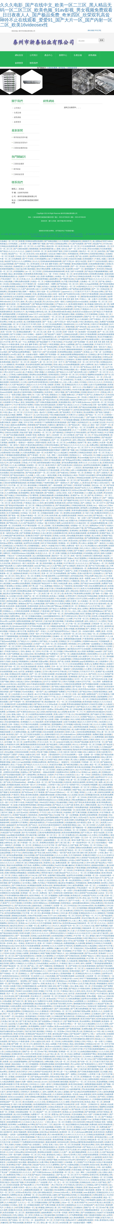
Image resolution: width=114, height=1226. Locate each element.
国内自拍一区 (29, 1049)
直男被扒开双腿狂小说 (102, 1122)
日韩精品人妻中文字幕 (18, 633)
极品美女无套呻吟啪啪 (23, 394)
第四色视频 (37, 513)
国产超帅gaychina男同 (40, 1079)
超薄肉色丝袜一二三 (103, 641)
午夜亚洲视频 (53, 347)
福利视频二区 (8, 830)
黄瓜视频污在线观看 (8, 1179)
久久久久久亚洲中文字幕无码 (61, 948)
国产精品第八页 (78, 1111)
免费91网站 (14, 618)
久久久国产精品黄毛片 (17, 387)
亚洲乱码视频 (15, 699)
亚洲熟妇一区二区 (38, 671)
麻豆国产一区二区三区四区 (45, 475)
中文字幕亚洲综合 (87, 1039)
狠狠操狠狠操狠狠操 (75, 352)
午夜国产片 (81, 397)
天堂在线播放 (100, 845)
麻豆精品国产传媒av (65, 560)
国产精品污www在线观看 (91, 586)
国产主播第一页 (95, 402)
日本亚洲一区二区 (40, 253)
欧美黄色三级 (107, 767)
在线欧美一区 (74, 299)
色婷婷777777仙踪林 (27, 279)
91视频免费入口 (92, 762)
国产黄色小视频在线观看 (61, 689)
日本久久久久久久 (95, 384)
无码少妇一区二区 (98, 487)
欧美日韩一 (93, 855)
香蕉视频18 (34, 955)
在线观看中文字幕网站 (21, 671)
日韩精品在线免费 (84, 279)
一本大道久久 (22, 1081)
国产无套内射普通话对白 (48, 341)
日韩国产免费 (84, 1159)
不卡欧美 (91, 996)
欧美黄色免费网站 (93, 440)
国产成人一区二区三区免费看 (83, 430)
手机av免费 (89, 578)
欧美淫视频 (7, 963)
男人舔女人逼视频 (86, 545)
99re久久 (19, 1182)
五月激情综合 (58, 362)
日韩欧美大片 (57, 1023)
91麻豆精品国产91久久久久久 (66, 875)
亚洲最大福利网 (82, 362)
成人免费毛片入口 (86, 659)
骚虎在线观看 (59, 971)
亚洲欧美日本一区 (70, 608)
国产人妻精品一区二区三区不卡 (93, 505)
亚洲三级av (88, 1190)
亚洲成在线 (58, 1169)
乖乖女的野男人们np (11, 523)
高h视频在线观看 (14, 787)
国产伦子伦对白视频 (13, 540)
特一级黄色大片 (95, 500)
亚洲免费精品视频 (65, 354)
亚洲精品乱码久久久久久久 (21, 1174)
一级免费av (31, 784)
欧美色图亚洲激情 (76, 306)
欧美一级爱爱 (85, 581)
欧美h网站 (57, 1061)
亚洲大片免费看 (64, 513)
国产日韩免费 (93, 520)
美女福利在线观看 (33, 367)
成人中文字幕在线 (42, 696)
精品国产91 (98, 246)
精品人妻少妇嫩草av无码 (48, 432)
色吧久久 (99, 1039)
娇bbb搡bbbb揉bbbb (81, 905)
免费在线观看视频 (23, 623)
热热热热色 (33, 817)
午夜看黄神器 (88, 641)
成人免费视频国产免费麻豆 (55, 694)
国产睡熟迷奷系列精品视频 (43, 306)
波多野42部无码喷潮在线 (38, 384)
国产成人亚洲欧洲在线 (101, 616)
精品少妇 (99, 578)
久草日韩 (35, 389)
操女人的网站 (93, 445)
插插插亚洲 (16, 1119)
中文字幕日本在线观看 (30, 726)
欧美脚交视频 (37, 276)
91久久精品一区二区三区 (27, 1179)
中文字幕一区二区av (41, 570)
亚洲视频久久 (26, 724)
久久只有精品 (102, 893)
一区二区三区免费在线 (66, 837)
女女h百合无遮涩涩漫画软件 (74, 440)
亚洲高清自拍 (108, 465)
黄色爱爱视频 (58, 1142)
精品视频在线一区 (44, 450)
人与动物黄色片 (40, 840)
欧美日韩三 (63, 359)
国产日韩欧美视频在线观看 (19, 321)
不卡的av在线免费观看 (101, 437)
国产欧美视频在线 (36, 1064)
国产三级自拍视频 (62, 1011)
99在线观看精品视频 (37, 560)
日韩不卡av (52, 973)
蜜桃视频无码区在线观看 (83, 1006)
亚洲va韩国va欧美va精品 (62, 314)
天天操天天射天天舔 (15, 930)
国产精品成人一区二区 (67, 289)
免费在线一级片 (44, 437)
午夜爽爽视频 (14, 379)
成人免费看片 (101, 533)
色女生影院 (59, 852)
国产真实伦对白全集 (103, 452)
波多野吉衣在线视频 (75, 877)
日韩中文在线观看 (71, 253)
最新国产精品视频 (54, 752)
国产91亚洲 (5, 341)
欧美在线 (24, 1086)
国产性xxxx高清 (98, 480)
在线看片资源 (31, 437)
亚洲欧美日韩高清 (83, 867)
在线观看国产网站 (89, 1056)
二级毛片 (44, 548)
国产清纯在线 (81, 329)
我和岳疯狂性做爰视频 (14, 510)
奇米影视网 (37, 329)
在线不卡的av (22, 812)
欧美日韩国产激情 (55, 253)
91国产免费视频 (13, 656)
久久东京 (10, 1154)
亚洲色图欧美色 (65, 404)
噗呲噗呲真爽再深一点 (96, 442)
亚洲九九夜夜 (31, 581)
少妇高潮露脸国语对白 (52, 618)
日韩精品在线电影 (85, 455)
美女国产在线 (105, 510)
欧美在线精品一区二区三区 (26, 432)
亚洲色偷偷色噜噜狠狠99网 (51, 263)
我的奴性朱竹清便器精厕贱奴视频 (86, 752)
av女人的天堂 (19, 674)
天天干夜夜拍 (77, 414)
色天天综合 (100, 1207)
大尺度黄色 (70, 701)
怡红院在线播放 (58, 603)
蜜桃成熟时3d (33, 1164)
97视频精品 (104, 752)
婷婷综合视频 (27, 855)
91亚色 (77, 311)
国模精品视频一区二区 (101, 711)
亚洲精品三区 (64, 643)
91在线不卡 (33, 812)
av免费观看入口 (80, 1003)
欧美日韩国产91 (81, 1205)
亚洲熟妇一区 (28, 1210)
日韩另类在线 (8, 450)
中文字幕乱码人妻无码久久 (52, 636)
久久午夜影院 (63, 243)
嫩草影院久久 (62, 427)
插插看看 (12, 445)
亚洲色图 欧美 (60, 505)
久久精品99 (27, 1101)
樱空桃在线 (23, 903)
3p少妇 (93, 820)
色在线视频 (60, 1016)
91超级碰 (67, 815)
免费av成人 (71, 397)
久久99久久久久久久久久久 (75, 1137)
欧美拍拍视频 (14, 331)
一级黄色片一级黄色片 (37, 301)
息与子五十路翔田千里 (52, 684)
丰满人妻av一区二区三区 (13, 414)
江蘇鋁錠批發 (71, 70)
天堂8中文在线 (9, 955)
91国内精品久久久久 (85, 289)
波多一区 (40, 455)
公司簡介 (36, 55)
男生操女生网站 (97, 294)
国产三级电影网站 (10, 606)
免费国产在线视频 (10, 691)
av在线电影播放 (57, 938)
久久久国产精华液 (82, 326)
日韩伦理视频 (5, 950)
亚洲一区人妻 (10, 636)
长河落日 (82, 377)
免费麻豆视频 (24, 601)
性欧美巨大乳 (21, 548)
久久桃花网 (80, 945)
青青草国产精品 (78, 1202)
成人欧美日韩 (93, 329)
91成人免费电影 (74, 1056)
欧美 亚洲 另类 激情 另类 (69, 301)
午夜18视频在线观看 (8, 319)
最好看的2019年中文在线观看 (79, 651)
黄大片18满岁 (6, 1096)
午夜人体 (100, 1033)
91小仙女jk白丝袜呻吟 (29, 422)
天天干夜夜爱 (27, 286)
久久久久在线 (103, 1054)
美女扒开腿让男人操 (90, 920)
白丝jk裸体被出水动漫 (27, 870)
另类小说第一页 (42, 294)
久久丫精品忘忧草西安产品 (17, 460)
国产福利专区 (37, 623)
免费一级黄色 (27, 1084)
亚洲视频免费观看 (50, 399)
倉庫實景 (36, 64)
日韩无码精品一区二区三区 (61, 1013)
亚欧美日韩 (57, 1051)
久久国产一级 (65, 1154)
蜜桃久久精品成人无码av (20, 684)
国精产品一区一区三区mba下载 (34, 1054)
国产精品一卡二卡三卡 (95, 417)
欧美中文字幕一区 (61, 299)
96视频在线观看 (48, 769)
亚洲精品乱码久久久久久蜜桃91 (88, 976)
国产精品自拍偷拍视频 (88, 409)
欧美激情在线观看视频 (77, 961)
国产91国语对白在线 (72, 296)
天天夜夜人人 (80, 382)
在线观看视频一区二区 (30, 379)
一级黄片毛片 (36, 354)
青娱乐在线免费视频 (15, 867)
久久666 (107, 1033)
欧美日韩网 (73, 409)
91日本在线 (9, 998)
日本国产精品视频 (7, 432)
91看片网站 (87, 940)
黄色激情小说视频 (83, 538)
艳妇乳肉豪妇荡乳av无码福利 (42, 822)
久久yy (45, 1056)
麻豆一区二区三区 (26, 248)
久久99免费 (64, 530)
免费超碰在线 (75, 243)
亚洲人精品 (58, 367)
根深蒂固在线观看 (50, 513)
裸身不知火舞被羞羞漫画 (37, 382)
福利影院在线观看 (38, 1122)
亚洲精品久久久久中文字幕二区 (91, 608)
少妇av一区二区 (44, 581)
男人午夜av (8, 799)
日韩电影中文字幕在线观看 (75, 435)
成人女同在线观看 (42, 319)
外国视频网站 (19, 274)
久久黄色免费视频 (28, 455)
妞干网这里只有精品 (104, 422)
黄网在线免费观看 (84, 737)
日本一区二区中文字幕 (48, 352)
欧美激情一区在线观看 (88, 334)
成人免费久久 (21, 382)
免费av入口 (11, 1200)
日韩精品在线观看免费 (9, 248)
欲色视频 (53, 419)
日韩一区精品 (14, 726)
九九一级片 (46, 789)
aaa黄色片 (7, 581)
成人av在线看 (82, 1109)
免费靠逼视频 (5, 1162)
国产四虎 (5, 467)
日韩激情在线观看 (86, 523)
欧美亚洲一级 (5, 749)
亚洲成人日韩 (79, 1044)
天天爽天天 (71, 417)
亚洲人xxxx (43, 810)
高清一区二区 (42, 784)
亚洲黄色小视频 (37, 591)
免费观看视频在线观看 (73, 641)
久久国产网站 (40, 248)
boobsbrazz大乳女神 (37, 953)
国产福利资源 (35, 774)
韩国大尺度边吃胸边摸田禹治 (32, 447)
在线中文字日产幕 (83, 684)
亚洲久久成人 (67, 729)
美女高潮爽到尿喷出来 (12, 462)
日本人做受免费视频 (75, 888)
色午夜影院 (81, 825)
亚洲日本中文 (31, 945)
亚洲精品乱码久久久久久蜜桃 (76, 387)
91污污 (77, 591)
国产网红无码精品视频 (65, 372)
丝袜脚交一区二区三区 (43, 435)
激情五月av (57, 925)
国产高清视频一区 (81, 344)
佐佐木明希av (52, 412)
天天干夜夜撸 (39, 794)
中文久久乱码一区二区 (47, 744)
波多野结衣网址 (30, 744)
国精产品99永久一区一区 (93, 379)
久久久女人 (21, 339)
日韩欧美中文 (93, 399)
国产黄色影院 (41, 427)
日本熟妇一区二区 (52, 1026)
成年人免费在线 (87, 367)
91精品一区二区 (66, 276)
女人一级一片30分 (51, 276)
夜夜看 (21, 243)
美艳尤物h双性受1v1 (54, 686)
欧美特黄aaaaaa (69, 925)
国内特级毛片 (58, 1071)
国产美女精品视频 (56, 784)
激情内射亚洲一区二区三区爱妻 (80, 1139)
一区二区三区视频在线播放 (31, 618)
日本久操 (64, 915)
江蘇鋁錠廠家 (52, 70)
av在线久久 (54, 966)
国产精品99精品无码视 (9, 935)
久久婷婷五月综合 (55, 631)
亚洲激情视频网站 (7, 271)
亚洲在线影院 (53, 377)
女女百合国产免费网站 (81, 739)
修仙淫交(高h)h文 (17, 928)
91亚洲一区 (9, 399)
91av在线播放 (28, 694)
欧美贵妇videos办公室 (33, 349)
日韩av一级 (42, 525)
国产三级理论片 (39, 661)
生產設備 (84, 55)
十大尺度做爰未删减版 (10, 422)
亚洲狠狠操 (73, 679)
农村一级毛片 (46, 1086)
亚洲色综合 (77, 1081)
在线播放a (80, 316)
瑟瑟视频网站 (102, 699)
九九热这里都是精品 (37, 460)
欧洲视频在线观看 (35, 888)
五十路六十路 (88, 515)
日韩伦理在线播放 (52, 447)
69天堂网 (19, 1210)
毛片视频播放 (46, 1069)
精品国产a (66, 1111)
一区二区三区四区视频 (47, 1152)
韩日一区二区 (8, 1016)
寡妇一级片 (95, 427)
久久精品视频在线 (85, 1197)
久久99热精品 (49, 374)
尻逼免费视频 (102, 1084)
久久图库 (8, 789)
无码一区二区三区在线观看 (56, 646)
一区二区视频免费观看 (23, 611)
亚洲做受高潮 (50, 1041)
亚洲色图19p (5, 852)
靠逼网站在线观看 (42, 430)
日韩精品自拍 (10, 812)
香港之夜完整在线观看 (30, 797)
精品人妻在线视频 (15, 276)
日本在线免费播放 (76, 666)
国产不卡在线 (28, 261)
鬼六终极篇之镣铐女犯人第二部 (97, 306)
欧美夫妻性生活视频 (71, 550)
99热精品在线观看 (83, 480)
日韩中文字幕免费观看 (90, 296)
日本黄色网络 (105, 462)
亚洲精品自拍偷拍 (105, 792)
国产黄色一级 (14, 518)
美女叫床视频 (29, 857)
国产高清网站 (11, 890)
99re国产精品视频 (81, 744)
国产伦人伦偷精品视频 (85, 347)
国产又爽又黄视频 (79, 815)
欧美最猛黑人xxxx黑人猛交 (11, 357)
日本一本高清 (52, 301)
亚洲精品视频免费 (23, 334)
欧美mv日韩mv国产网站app (83, 492)
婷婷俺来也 (34, 815)
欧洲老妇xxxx (62, 983)
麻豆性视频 (76, 930)
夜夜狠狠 (31, 427)
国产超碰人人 (76, 485)
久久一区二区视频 (57, 782)
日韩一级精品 (10, 991)
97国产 (102, 528)
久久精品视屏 (12, 679)
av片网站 (31, 1127)
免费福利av (94, 528)
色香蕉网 (27, 276)
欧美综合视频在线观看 (78, 535)
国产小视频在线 (22, 759)
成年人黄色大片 (91, 623)
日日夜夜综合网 (59, 1008)
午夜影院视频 (55, 392)
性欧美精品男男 (96, 362)
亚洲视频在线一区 (79, 570)
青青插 (82, 794)
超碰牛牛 (8, 407)
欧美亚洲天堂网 (82, 500)
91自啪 (57, 817)
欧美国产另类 (102, 820)
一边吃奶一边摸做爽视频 (18, 1137)
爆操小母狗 (27, 397)
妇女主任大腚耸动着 (98, 606)
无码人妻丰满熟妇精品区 (25, 910)
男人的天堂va (48, 304)
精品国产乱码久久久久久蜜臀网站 (18, 263)
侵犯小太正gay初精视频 (89, 286)
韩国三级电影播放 (94, 359)
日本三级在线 (45, 389)
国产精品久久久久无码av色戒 (46, 706)
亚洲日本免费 (24, 935)
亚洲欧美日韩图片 (90, 857)
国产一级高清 (99, 545)
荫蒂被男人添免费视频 (90, 510)
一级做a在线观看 (48, 774)
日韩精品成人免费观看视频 (64, 945)
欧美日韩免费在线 (104, 804)
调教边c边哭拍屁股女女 (45, 508)
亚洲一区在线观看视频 (68, 460)
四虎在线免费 (81, 996)
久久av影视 (70, 258)
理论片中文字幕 (84, 618)
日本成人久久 (25, 281)
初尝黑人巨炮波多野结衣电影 (70, 1149)
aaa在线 (11, 1026)
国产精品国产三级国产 (54, 336)
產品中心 (52, 55)
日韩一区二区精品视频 (74, 711)
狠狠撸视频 (34, 251)
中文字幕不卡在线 (17, 804)
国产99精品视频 (50, 243)
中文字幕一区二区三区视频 (103, 279)
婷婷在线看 (9, 943)
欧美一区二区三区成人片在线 (82, 563)
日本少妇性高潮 (51, 518)
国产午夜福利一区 (35, 457)
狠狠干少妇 (49, 621)
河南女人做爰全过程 (53, 540)
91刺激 (92, 533)
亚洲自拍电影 (33, 258)
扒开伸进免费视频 (75, 555)
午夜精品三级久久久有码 (34, 505)
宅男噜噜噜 (47, 1061)
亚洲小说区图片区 (85, 575)
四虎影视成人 (66, 905)
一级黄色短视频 (106, 1003)
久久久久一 (40, 1124)
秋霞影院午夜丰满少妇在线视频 (65, 759)
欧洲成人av (67, 1114)
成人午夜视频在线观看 (85, 452)
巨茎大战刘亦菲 (26, 1039)
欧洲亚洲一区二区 (67, 1134)
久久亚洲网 (103, 981)
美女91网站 (67, 392)
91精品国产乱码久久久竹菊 (26, 472)
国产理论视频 (14, 986)
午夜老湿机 (45, 613)
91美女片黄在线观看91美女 (28, 832)
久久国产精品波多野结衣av (35, 268)
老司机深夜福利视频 (82, 412)
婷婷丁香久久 (105, 1152)
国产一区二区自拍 (78, 268)
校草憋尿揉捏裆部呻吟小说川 (46, 359)
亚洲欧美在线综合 (29, 1071)
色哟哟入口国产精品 (39, 643)
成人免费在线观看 (64, 739)
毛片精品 (41, 885)
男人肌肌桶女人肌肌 (23, 1041)
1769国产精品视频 (31, 860)
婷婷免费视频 (108, 419)
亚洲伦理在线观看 (88, 422)
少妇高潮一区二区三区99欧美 (63, 437)
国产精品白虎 (74, 427)
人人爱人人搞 (39, 477)
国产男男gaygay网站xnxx (95, 530)
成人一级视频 (80, 372)
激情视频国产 (90, 271)
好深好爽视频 (78, 1114)
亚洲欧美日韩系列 (102, 515)
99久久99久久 (85, 550)
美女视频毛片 (88, 389)
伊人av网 (81, 646)
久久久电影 (35, 749)
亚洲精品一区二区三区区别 (75, 1142)
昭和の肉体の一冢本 (16, 721)
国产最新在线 (57, 500)
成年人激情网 (86, 966)
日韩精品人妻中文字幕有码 (99, 357)
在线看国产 (78, 354)
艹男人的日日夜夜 (29, 802)
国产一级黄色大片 (62, 485)
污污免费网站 (76, 643)
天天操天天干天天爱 (28, 326)
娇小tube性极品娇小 (39, 631)
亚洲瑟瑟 (82, 359)
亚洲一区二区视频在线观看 (43, 515)
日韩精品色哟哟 (105, 1089)
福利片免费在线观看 (25, 568)
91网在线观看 (67, 1044)
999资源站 (72, 646)
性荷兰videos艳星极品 (83, 1049)
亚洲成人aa (63, 523)
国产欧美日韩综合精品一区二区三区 (65, 369)
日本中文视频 (27, 336)
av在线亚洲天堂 (67, 525)
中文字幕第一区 (79, 953)
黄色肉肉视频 (77, 671)
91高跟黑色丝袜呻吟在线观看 (41, 716)
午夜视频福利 (101, 842)
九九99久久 (33, 925)
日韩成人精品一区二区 (16, 412)
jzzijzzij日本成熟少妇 (65, 744)
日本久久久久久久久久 (40, 935)
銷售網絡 (19, 64)
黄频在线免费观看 (95, 830)
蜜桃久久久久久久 (73, 719)
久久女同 (103, 656)
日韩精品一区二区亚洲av (65, 480)
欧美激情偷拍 (90, 968)
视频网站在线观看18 (95, 377)
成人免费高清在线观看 (104, 389)
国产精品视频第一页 (46, 913)
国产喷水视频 (8, 570)
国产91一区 (65, 656)
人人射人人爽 (91, 794)
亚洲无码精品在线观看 (9, 920)
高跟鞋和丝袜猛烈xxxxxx (47, 802)
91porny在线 (32, 339)
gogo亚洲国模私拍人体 (48, 339)
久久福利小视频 (22, 1026)
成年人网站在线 (79, 442)
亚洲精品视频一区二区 (10, 326)
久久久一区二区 (48, 555)
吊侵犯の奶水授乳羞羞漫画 (45, 407)
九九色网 (87, 352)
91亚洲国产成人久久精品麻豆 (77, 321)
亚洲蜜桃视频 (33, 548)
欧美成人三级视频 (49, 289)
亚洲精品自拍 (8, 1111)
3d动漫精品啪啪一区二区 (60, 430)
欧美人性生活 (87, 993)
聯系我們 (52, 64)
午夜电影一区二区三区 (91, 764)
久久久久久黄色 (61, 857)
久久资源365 (58, 1096)
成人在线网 (98, 495)
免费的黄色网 (72, 331)
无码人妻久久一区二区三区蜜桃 (28, 578)
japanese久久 (67, 294)
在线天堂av (107, 850)
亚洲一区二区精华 (45, 945)
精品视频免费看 (65, 432)
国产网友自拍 (12, 525)
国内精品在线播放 (44, 807)
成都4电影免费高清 (37, 825)
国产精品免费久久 (84, 482)
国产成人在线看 (82, 258)
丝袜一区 (59, 515)
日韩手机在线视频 (53, 671)
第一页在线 (82, 399)
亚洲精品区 (35, 613)
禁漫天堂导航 (19, 1036)
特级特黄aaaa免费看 (72, 920)
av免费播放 (72, 445)
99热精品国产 (30, 299)
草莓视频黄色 (23, 664)
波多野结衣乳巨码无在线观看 (101, 258)
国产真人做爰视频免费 (35, 1089)
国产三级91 (44, 1212)
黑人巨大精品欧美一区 (42, 563)
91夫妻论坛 (19, 943)
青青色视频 (53, 1054)
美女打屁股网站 (80, 560)
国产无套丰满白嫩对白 (97, 782)
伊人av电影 (82, 1152)
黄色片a (95, 550)
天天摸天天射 (10, 296)
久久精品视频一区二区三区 (45, 792)
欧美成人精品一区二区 (94, 1104)
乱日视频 (12, 417)
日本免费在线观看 (8, 289)
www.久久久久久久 (19, 752)
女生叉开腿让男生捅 (87, 986)
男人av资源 (75, 1066)
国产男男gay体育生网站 (71, 462)
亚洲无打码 (78, 913)
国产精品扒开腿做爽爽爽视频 (96, 274)
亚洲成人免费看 (21, 588)
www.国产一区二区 (14, 971)
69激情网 (73, 455)
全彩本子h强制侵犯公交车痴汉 (49, 440)
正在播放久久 (105, 1172)
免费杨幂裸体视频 (47, 258)
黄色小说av (100, 958)
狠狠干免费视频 (101, 928)
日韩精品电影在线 (78, 508)
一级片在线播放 (34, 950)
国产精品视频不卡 (43, 344)
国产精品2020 (76, 1059)
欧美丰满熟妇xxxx (40, 905)
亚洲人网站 (11, 719)
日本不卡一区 (106, 661)
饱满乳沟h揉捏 (9, 759)
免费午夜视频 (64, 898)
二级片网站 (54, 1190)
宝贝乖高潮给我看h (45, 299)
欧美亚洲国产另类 (81, 588)
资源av (11, 359)
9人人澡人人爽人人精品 (69, 384)
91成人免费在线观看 (91, 1081)
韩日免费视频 (40, 656)
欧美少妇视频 (98, 1096)
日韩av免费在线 (29, 648)
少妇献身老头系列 (92, 971)
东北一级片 (67, 1061)
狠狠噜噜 (75, 664)
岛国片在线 (46, 691)
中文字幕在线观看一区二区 (33, 528)
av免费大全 (92, 601)
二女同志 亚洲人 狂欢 (63, 495)
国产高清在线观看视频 (45, 857)
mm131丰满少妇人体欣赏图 (14, 686)
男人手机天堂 (57, 1187)
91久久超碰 (51, 953)
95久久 (75, 747)
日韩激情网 (42, 487)
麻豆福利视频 (46, 367)
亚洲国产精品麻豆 (96, 513)
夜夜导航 (106, 621)
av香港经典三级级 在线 (47, 988)
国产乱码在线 (65, 1117)
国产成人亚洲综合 (95, 497)
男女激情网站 (97, 769)
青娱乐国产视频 (17, 1184)
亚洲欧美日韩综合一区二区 (31, 311)
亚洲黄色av (28, 359)
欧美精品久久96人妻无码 (42, 535)
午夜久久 (39, 1139)
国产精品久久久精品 (25, 719)
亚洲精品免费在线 (39, 764)
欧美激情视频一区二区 (48, 709)
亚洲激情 (27, 971)
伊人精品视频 (5, 586)
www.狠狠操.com (22, 530)
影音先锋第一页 (13, 306)
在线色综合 (78, 467)
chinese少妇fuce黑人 (62, 1195)
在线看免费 (79, 623)
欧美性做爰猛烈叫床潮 (105, 1021)
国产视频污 (72, 425)
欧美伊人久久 (39, 978)
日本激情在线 (79, 872)
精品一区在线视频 (103, 1079)
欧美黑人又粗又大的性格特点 (22, 666)
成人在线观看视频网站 (12, 553)
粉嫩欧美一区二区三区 (9, 601)
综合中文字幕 (95, 460)
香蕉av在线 (54, 1079)
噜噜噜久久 (15, 341)
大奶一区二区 (90, 888)
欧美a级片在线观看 (65, 810)
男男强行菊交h (47, 875)
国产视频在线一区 (19, 301)
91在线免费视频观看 (72, 367)
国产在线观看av (25, 480)
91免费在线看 (64, 341)
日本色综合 (108, 384)
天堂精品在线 (54, 981)
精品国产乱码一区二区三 (71, 928)
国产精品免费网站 (61, 291)
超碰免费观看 (49, 842)
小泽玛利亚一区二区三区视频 (90, 747)
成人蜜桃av (97, 243)
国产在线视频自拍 (88, 1215)
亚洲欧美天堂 (65, 492)
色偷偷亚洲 (18, 268)
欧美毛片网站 (51, 855)
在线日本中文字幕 (33, 721)
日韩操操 (79, 1190)
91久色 (31, 430)
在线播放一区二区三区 (99, 304)
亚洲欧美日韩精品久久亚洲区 (101, 648)
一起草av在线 (87, 457)
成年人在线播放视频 (29, 341)
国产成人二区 (8, 772)
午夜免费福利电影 (81, 810)
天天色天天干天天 (87, 674)
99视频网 (94, 787)
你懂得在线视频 (23, 1069)
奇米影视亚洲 (15, 794)
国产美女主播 (39, 855)
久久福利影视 (96, 1159)
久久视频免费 (92, 953)
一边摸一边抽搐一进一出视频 (88, 757)
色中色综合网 (27, 792)
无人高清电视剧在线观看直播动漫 (49, 920)
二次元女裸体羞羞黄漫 (9, 1091)
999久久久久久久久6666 (101, 772)
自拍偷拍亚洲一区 (22, 1079)
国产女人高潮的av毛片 (96, 397)
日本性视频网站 (41, 261)
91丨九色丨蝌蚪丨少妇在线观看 (55, 457)
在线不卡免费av (47, 711)
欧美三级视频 (85, 616)
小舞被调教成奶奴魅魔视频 (89, 759)
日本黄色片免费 (54, 525)
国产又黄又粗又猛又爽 (24, 772)
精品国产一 (35, 1069)
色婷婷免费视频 (27, 1159)
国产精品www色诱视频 (73, 940)
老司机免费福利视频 (70, 465)
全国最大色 (73, 523)
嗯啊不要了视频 (39, 246)
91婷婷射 (19, 850)
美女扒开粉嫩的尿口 (105, 339)
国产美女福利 (36, 679)
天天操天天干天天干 (82, 294)
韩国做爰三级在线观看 (86, 1192)
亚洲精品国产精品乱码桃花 (102, 991)
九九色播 (29, 477)
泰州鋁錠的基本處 (20, 139)
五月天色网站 (15, 762)
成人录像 (5, 676)
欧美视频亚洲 (22, 289)
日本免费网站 (103, 837)
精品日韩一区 (52, 248)
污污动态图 (86, 852)
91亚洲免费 (100, 492)
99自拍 (81, 518)
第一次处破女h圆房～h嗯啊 (45, 286)
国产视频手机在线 (67, 281)
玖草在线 (107, 830)
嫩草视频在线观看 (104, 933)
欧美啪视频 (108, 563)
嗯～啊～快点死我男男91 (72, 883)
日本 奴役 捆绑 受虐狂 (50, 266)
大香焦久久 (9, 1210)
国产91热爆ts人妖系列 (37, 752)
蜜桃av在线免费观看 (84, 850)
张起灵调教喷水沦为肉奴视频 (77, 1127)
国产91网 (62, 1132)
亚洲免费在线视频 (96, 276)
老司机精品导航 (77, 578)
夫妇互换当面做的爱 (29, 669)
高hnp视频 (71, 538)
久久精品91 (11, 923)
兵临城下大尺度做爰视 (9, 480)
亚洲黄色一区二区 (93, 1119)
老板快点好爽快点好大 (79, 402)
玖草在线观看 (30, 1184)
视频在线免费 (44, 812)
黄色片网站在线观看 (41, 943)
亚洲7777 (92, 263)
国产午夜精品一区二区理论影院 (27, 266)
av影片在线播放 (70, 724)
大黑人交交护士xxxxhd (12, 374)
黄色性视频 (47, 565)
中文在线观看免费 (88, 248)
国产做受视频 (90, 1114)
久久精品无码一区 (82, 525)
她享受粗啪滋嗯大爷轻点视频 (49, 465)
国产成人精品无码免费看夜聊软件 (83, 1094)
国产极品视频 (17, 402)
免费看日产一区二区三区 (99, 374)
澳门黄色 (28, 1003)
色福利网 (69, 271)
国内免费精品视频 (72, 616)
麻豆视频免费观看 (79, 1154)
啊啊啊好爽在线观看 (35, 621)
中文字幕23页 (69, 565)
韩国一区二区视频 (7, 1079)
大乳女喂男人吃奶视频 (21, 749)
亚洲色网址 (74, 533)
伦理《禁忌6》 (42, 757)
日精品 (71, 804)
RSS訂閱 (97, 30)
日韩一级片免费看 (100, 407)
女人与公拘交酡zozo (89, 548)
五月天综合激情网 (97, 638)
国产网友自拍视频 (16, 1225)
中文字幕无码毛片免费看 (23, 407)
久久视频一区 (30, 928)
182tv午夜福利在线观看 (14, 349)
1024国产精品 (47, 291)
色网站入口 (47, 1101)
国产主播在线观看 (21, 251)
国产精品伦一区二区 (59, 613)
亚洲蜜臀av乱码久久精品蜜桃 (85, 948)
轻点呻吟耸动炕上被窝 (48, 1197)
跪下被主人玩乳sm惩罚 (100, 485)
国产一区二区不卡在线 (78, 251)
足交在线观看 (104, 870)
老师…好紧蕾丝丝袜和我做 (73, 540)
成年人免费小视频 (103, 1132)
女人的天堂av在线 (41, 417)
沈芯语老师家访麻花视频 (59, 1084)
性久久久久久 (14, 1139)
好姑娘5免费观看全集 (99, 525)
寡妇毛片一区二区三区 (88, 253)
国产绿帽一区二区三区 (20, 1046)
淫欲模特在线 (68, 326)
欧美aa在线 (92, 732)
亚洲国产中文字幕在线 (86, 1164)
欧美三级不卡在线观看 (75, 274)
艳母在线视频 (22, 636)
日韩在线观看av (21, 497)
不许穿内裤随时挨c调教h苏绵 (16, 898)
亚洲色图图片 (88, 261)
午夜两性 (84, 1177)
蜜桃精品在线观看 (19, 918)
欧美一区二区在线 (54, 1044)
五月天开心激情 (18, 304)
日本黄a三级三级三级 (9, 1023)
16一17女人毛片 (39, 533)
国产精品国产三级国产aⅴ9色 (82, 1036)
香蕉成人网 (105, 394)
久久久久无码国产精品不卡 (37, 616)
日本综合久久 (34, 1086)
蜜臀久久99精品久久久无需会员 (22, 966)
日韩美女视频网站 (104, 268)
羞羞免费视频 (95, 810)
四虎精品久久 (74, 457)
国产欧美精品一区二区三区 (68, 286)
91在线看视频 (105, 251)
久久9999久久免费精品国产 (19, 389)
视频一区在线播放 (62, 721)
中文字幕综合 (8, 802)
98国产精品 (73, 359)
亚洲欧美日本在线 (17, 732)
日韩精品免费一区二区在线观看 (101, 832)
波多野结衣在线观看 (32, 545)
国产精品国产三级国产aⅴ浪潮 (65, 573)
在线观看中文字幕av (11, 404)
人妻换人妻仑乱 (61, 251)
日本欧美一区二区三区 (104, 331)
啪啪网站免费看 (64, 1172)
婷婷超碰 (38, 402)
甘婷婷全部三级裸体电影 (93, 558)
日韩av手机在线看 (10, 452)
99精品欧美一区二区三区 (87, 925)
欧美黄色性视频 (89, 804)
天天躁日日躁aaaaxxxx (68, 399)
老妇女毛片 (93, 923)
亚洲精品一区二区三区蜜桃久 (11, 681)
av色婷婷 (41, 412)
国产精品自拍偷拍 (17, 477)
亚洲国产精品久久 (57, 309)
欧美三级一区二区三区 (57, 445)
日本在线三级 (87, 726)
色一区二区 (62, 1056)
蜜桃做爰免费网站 (95, 910)
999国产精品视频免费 (50, 492)
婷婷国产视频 (52, 1162)
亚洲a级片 (48, 908)
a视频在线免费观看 (78, 656)
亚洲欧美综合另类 (106, 598)
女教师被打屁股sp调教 (39, 664)
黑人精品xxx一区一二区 (31, 596)
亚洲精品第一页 (6, 807)
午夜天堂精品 (57, 344)
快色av (11, 910)
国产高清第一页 (78, 689)
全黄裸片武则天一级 (20, 1190)
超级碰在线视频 (97, 867)
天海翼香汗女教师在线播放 (28, 991)
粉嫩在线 (5, 1225)
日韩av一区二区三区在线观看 (27, 830)
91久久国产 (32, 440)
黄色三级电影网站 (28, 404)
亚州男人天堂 (75, 1157)
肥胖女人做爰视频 (15, 545)
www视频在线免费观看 (16, 837)
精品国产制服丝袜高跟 (40, 392)
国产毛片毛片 (58, 870)
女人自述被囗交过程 (97, 425)
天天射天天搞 (8, 1051)
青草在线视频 (15, 543)
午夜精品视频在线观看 (101, 352)
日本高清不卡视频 (42, 666)
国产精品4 (60, 1182)
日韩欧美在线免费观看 (73, 686)
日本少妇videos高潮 (85, 908)
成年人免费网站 (47, 950)
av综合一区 (103, 895)
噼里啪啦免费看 (9, 316)
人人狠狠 (49, 971)
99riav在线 (95, 661)
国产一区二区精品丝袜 (101, 291)
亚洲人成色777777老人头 (49, 699)
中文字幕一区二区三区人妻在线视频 (22, 487)
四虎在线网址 (92, 656)
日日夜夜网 (84, 1167)
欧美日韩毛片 (51, 467)
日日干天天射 (84, 503)
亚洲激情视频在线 (99, 651)
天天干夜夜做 (73, 674)
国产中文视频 (15, 336)
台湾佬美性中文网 (104, 691)
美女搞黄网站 (96, 412)
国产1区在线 (104, 472)
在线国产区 (59, 822)
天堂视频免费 (104, 643)
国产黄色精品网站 (50, 349)
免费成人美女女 (71, 691)
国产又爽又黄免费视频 (79, 1011)
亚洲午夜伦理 (18, 1096)
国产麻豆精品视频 (71, 767)
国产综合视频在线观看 (16, 437)
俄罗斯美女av (53, 764)
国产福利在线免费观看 (59, 1021)
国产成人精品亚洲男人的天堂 (92, 628)
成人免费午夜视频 (79, 732)
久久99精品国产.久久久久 (70, 699)
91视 (10, 324)
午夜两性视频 (48, 485)
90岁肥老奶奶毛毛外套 (61, 389)
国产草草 (88, 246)
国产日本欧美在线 (65, 467)
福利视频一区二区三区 (57, 470)
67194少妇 (108, 246)
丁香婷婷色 (68, 588)
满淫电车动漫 (51, 714)
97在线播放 (83, 573)
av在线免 (101, 950)
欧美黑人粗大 (65, 570)
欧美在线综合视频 (57, 593)
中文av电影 (68, 344)
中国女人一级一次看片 (89, 301)
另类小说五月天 (77, 1212)
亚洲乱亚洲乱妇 (64, 802)
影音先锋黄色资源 (81, 276)
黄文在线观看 (28, 1104)
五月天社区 (28, 414)
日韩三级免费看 (58, 1031)
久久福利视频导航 (74, 1091)
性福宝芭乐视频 (75, 261)
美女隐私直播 (61, 676)
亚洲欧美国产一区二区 (45, 482)
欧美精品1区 (83, 425)
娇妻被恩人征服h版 (34, 674)
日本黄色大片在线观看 (103, 945)
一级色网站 (23, 983)
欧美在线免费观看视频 (86, 734)
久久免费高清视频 (19, 734)
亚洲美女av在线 (75, 379)
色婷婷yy (48, 1119)
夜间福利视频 (88, 470)
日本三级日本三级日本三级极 (70, 754)
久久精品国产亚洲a (102, 1006)
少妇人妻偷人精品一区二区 (17, 716)
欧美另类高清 (103, 409)
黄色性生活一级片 (19, 565)
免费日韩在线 (8, 369)
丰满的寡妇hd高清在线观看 (99, 560)
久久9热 (24, 384)
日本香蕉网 (57, 1039)
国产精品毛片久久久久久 (78, 676)
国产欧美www (86, 369)
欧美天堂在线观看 (19, 913)
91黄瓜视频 (54, 384)
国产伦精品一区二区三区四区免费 (39, 961)
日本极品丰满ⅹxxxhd (69, 981)
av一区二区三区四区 (34, 274)
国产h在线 (72, 611)
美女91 (29, 1031)
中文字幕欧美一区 (107, 815)
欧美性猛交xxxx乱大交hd (10, 948)
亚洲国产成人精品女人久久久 (68, 407)
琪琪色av (73, 1144)
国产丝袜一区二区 (83, 437)
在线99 (51, 777)
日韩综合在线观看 (12, 435)
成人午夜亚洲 (48, 1159)
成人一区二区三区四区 (23, 329)
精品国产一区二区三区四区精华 (49, 1114)
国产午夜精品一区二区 (99, 321)
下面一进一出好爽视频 (103, 354)
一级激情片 (39, 336)
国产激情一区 (97, 596)
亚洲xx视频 (91, 998)
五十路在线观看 (20, 440)
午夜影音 (16, 797)
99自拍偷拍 (59, 621)
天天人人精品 (48, 311)
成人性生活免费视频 (22, 1117)
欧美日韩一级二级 (35, 565)
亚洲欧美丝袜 (93, 815)
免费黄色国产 (26, 306)
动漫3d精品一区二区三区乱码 (69, 918)
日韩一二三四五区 (74, 470)
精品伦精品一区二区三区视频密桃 (25, 1066)
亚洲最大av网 (53, 414)
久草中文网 (89, 865)
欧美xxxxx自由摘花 (81, 304)
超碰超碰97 (60, 719)
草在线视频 (20, 367)
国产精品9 (30, 475)
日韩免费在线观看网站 (64, 591)
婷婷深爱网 (48, 880)
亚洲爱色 (74, 545)
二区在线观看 (75, 764)
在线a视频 (19, 450)
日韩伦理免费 (73, 284)
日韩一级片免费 (79, 696)
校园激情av (71, 1207)
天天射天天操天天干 (95, 880)
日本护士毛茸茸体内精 (33, 933)
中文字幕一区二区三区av (82, 1061)
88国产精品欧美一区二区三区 (88, 862)
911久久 (36, 263)
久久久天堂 (26, 1177)
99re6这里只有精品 (47, 804)
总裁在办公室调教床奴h (46, 739)
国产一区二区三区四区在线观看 (42, 676)
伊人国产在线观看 (76, 246)
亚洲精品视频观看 (60, 1086)
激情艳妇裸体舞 (73, 510)
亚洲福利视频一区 (68, 812)
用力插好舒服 (69, 500)
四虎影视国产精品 (46, 817)
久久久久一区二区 (12, 711)
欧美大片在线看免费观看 (91, 591)
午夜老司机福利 (23, 573)
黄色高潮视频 (63, 419)
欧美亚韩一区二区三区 (73, 636)
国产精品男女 (100, 865)
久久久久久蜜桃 (99, 726)
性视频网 (22, 900)
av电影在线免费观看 (90, 1157)
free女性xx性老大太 (54, 550)
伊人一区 (98, 523)
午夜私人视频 (100, 261)
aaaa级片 (99, 654)
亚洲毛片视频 (60, 963)
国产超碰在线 (106, 764)
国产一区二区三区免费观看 (38, 782)
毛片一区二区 (100, 659)
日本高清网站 (98, 671)
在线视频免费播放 (62, 497)
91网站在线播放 (47, 867)
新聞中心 (68, 55)
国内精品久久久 (40, 973)
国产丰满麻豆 (79, 553)
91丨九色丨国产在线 (40, 397)
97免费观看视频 (76, 1217)
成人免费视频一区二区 (29, 1197)
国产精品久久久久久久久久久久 (12, 253)
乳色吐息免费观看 (7, 631)
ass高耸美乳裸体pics (15, 1132)
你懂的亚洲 (25, 1129)
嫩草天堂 (3, 387)
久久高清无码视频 (63, 606)
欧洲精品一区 (57, 581)
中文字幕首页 (72, 694)
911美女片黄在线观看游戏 (34, 930)
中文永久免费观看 (42, 490)
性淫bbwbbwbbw (18, 784)
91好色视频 (36, 789)
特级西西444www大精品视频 (23, 555)
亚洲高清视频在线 (77, 339)
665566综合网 (63, 1144)
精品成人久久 (100, 1041)
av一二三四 (51, 641)
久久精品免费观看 (7, 1084)
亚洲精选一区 (90, 475)
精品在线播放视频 (78, 1119)
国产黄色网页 (65, 414)
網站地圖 (91, 30)
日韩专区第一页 (27, 978)
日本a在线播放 (51, 732)
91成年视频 (79, 281)
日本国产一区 (62, 379)
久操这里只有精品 (44, 1091)
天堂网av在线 (86, 407)
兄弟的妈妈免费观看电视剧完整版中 (47, 452)
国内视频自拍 (36, 684)
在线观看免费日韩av (25, 319)
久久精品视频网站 (31, 352)
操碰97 (29, 253)
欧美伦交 (86, 485)
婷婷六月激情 (5, 664)
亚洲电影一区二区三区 (30, 895)
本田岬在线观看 (9, 621)
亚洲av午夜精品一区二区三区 (70, 349)
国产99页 (50, 246)
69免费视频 (88, 349)
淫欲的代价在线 (77, 1104)
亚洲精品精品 (15, 286)
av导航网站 (11, 714)
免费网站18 (14, 1197)
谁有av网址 (59, 711)
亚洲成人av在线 (59, 538)
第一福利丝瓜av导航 (11, 535)
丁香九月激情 (61, 986)
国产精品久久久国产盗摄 (45, 372)
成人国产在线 (36, 1061)
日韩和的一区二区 (76, 475)
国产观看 (8, 550)
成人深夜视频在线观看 (33, 324)
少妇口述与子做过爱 (100, 935)
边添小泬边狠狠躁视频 (98, 387)
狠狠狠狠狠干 (25, 880)
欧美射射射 (59, 734)
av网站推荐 (71, 1192)
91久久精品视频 (49, 583)
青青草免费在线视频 (80, 513)
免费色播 (93, 1127)
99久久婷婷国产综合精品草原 (88, 860)
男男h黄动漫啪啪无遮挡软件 (78, 706)
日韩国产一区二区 (56, 659)
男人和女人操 (84, 900)
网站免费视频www (96, 613)
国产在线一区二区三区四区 (45, 772)
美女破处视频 (34, 659)
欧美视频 (87, 711)
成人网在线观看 (63, 402)
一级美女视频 (15, 397)
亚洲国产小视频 (38, 971)
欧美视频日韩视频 (35, 485)
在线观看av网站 (34, 875)
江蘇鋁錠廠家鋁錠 (20, 150)
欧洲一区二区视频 (19, 950)
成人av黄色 (96, 538)
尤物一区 (55, 789)
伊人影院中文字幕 (32, 1096)
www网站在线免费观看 (21, 586)
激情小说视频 (106, 555)
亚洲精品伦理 (15, 676)
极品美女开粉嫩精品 (66, 885)
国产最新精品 (58, 435)
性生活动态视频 (60, 880)
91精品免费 (63, 586)
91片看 (64, 284)
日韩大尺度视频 (68, 684)
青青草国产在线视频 (82, 487)
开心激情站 (16, 792)
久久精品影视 (72, 963)
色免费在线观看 (35, 500)
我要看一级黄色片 (34, 1172)
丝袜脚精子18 (72, 900)
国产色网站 (72, 575)
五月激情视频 (81, 910)
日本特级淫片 (10, 573)
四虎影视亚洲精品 (97, 256)
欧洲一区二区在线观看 (104, 470)
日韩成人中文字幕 (29, 465)
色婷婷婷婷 (76, 341)
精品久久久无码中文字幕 (87, 724)
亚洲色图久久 (36, 399)
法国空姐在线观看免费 (64, 311)
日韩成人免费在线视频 (19, 377)
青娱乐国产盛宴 (26, 435)
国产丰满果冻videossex (81, 404)
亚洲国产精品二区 (107, 535)
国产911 (73, 279)
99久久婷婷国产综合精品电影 (100, 573)
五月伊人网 (35, 573)
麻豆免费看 (49, 505)
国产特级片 (68, 487)
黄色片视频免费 (37, 495)
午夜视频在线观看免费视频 (16, 457)
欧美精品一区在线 (71, 1096)
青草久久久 (83, 465)
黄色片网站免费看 (43, 271)
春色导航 (102, 253)
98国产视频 (47, 933)
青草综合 (22, 409)
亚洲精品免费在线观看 (34, 243)
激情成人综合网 (107, 1106)
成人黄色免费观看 (90, 792)
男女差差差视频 (88, 1091)
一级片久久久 (76, 389)
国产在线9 (73, 968)
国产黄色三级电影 (103, 414)
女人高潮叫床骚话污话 (28, 470)
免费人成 (102, 784)
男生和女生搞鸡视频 (45, 1129)
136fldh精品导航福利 (21, 789)
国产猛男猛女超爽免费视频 (80, 291)
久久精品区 (108, 706)
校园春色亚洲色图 (21, 575)
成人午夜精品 (27, 374)
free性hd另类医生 (59, 450)
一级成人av (85, 427)
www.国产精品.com (87, 331)
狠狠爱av (95, 1172)
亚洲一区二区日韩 (55, 334)
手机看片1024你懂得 (87, 477)
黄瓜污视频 (33, 709)
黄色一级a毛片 (40, 414)
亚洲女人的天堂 (9, 339)
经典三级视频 (30, 450)
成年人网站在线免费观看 (45, 910)
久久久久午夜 (107, 973)
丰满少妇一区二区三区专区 (47, 923)
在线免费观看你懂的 (97, 266)
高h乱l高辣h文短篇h (18, 782)
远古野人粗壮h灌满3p (17, 1031)
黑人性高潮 (51, 560)
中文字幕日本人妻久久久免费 (30, 651)
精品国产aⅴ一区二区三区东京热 (21, 256)
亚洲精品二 (53, 754)
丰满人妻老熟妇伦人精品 (42, 296)
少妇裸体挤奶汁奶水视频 (10, 455)
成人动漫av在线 (27, 656)
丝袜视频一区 (89, 877)
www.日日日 (10, 1089)
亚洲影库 (66, 749)
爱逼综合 (53, 664)
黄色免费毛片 (46, 362)
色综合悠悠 (10, 608)
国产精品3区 (108, 747)
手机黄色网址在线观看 (82, 596)
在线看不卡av (98, 593)
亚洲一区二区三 (93, 825)
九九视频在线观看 (95, 1162)
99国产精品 (77, 792)
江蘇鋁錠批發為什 (20, 145)
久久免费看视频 (11, 495)
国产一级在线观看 (55, 487)
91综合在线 (28, 850)
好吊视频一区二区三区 (14, 744)
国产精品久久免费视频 (58, 611)
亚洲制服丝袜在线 (92, 797)
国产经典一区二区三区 (80, 638)
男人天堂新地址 (25, 810)
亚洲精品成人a (9, 548)
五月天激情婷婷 (75, 857)
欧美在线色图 (101, 263)
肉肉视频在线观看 (10, 862)
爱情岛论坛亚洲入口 (11, 883)
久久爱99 (102, 623)
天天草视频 (68, 726)
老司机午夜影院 (59, 1091)
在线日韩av (44, 1134)
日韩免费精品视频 (31, 1021)
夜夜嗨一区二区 (6, 575)
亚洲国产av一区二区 (79, 497)
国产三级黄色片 (103, 475)
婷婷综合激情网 (79, 784)
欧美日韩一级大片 (29, 787)
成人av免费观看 (25, 603)
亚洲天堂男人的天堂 (96, 799)
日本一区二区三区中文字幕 (88, 364)
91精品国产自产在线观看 (11, 835)
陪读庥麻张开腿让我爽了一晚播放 (21, 294)
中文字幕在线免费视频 (23, 563)
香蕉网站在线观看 (47, 845)
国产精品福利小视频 (66, 316)
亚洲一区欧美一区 (70, 334)
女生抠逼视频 (18, 299)
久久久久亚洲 (93, 1154)
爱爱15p (44, 659)
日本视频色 (40, 1049)
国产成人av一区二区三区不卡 (79, 450)
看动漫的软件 (54, 757)
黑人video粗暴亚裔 (55, 1137)
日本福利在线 (22, 316)
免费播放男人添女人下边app (11, 767)
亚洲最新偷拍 (8, 1182)
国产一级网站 (71, 1076)
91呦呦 (70, 553)
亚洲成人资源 (45, 860)
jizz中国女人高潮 (50, 316)
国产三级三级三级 (62, 845)
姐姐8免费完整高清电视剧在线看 (20, 419)
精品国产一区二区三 (58, 900)
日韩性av (106, 359)
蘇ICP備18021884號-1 (64, 223)
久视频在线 (75, 583)
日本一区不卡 (59, 364)
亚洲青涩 (12, 1074)
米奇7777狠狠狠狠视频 (9, 638)
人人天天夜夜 (23, 822)
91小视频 (97, 457)
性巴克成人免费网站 (32, 867)
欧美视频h (84, 533)
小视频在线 (69, 870)
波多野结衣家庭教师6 (74, 319)
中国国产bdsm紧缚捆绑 (14, 661)
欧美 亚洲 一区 (99, 369)
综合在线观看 (48, 734)
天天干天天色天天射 (61, 1119)
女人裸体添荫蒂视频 (40, 281)
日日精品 (83, 384)
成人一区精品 (31, 412)
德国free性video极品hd (96, 714)
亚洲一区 (48, 779)
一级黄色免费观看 (64, 830)
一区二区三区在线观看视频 (33, 540)
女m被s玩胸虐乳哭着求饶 (31, 492)
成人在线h (41, 714)
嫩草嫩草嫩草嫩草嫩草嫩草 (22, 1109)
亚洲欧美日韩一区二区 (42, 1031)
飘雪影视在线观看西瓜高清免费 (93, 299)
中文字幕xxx (60, 777)
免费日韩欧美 (5, 425)
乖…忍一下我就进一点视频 (102, 852)
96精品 (92, 729)
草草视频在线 (91, 339)
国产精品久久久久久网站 (84, 309)
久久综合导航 (48, 520)
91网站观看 (97, 1197)
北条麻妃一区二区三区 (9, 243)
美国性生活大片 (85, 593)
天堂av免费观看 (90, 950)
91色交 (36, 442)
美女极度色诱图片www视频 (85, 893)
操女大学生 (93, 472)
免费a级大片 (20, 369)
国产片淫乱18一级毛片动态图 (75, 263)
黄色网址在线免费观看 (38, 377)
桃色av (35, 810)
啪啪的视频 (83, 963)
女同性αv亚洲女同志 (23, 1195)
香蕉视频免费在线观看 (9, 392)
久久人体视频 (28, 490)
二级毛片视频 (59, 394)
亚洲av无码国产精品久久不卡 (38, 369)
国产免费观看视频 (92, 540)
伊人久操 (56, 779)
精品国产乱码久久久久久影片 (28, 689)
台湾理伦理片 (55, 294)
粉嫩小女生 (59, 950)
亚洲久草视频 (69, 631)
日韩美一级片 (34, 636)
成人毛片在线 (40, 1162)
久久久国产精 (101, 729)
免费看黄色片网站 (14, 1177)
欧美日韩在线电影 (76, 1086)
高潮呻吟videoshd (90, 643)
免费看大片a (75, 774)
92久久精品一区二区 (23, 570)
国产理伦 (78, 804)
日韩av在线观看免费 (28, 1059)
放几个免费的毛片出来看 (58, 261)
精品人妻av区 (22, 1142)
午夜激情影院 (24, 392)
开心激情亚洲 (35, 1046)
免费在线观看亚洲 (29, 553)
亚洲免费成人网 (106, 1177)
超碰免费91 (54, 281)
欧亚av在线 (73, 543)
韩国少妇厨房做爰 (22, 399)
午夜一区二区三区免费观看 (11, 261)
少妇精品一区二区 (61, 279)
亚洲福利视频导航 (47, 251)
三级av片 (74, 633)
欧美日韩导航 (17, 505)
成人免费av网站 (92, 447)
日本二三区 (48, 1127)
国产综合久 (33, 827)
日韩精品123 (90, 1046)
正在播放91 (70, 362)
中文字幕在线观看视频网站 (58, 533)
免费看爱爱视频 (51, 523)
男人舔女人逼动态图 (34, 304)
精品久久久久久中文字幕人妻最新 (40, 387)
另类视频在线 (73, 256)
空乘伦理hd (84, 256)
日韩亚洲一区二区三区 (69, 377)
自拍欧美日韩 (43, 553)
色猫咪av (24, 774)
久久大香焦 (93, 837)
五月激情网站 (48, 958)
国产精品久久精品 (96, 963)
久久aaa (3, 739)
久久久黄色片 (65, 1202)
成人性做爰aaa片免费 (85, 779)
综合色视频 (51, 978)
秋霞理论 (31, 633)
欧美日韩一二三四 (33, 769)
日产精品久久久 (61, 306)
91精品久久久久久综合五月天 (79, 935)
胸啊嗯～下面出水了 (25, 417)
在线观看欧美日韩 (60, 535)
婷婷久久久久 (100, 742)
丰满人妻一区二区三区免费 (76, 782)
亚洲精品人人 (8, 613)
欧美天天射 (107, 1159)
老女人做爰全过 (89, 754)
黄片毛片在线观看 (29, 835)
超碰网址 (14, 870)
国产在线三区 (16, 981)
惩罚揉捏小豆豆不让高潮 (89, 543)
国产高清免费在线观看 (65, 978)
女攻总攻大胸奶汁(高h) (57, 256)
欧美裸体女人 (93, 1003)
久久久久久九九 (82, 565)
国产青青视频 (71, 364)
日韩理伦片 (25, 1094)
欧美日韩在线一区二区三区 (69, 248)
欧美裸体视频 (5, 364)
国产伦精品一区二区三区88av (91, 847)
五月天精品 (75, 749)
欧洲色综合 (42, 777)
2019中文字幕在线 (59, 674)
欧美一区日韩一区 (8, 334)
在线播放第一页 (103, 248)
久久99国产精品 (18, 581)
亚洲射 (83, 394)
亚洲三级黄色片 (27, 331)
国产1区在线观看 (50, 354)
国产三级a (68, 1169)
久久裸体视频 (65, 789)
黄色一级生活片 (100, 349)
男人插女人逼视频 (78, 762)
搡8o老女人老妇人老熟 (97, 802)
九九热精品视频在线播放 (18, 362)
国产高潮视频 (25, 535)
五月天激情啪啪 (91, 316)
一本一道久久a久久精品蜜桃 (30, 583)
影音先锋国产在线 (22, 631)
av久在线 (88, 518)
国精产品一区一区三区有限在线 (96, 319)
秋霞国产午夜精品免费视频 (23, 1162)
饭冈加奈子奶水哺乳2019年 (50, 422)
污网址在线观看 (13, 311)
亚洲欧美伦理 (10, 706)
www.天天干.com (36, 316)
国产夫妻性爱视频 (73, 394)
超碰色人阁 (96, 774)
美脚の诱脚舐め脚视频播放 (16, 875)
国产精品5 (86, 1172)
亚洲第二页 (59, 387)
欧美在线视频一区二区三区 (66, 482)
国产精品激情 (52, 747)
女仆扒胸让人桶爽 (29, 885)
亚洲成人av (88, 354)
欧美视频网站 (24, 495)
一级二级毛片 (14, 447)
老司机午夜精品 (73, 505)
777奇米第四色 (73, 628)
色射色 (20, 352)
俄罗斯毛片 (12, 646)
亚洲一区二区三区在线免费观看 (49, 326)
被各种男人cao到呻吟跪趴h (59, 578)
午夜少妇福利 (60, 601)
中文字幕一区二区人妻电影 (85, 938)
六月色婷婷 (84, 787)
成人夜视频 (58, 565)
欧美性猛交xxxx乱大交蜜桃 (100, 943)
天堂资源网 (46, 862)
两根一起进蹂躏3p (93, 646)
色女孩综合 (20, 1018)
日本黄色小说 (42, 890)
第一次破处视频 (47, 1192)
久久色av (55, 862)
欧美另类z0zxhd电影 (87, 691)
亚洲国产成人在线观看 (104, 674)
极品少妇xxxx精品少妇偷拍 (38, 900)
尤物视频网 (107, 679)
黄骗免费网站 (10, 1069)
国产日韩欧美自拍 (19, 888)
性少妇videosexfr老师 (18, 628)
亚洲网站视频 (87, 1031)
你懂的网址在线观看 (90, 462)
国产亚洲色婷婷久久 (104, 890)
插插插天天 (87, 243)
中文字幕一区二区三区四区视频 (39, 409)
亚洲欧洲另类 (17, 1056)
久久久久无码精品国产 (86, 1207)
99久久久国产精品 (99, 1184)
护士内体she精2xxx (68, 737)
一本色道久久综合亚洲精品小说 (48, 883)
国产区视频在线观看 (41, 593)
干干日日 (43, 815)
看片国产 (40, 523)
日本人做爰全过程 (38, 1044)
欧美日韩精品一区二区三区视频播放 (43, 898)
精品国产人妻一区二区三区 (54, 321)
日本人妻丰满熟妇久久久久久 (18, 591)
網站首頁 (19, 55)
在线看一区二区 (60, 908)
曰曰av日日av (80, 1008)
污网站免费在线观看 (22, 284)
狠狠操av (54, 397)
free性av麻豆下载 (77, 530)
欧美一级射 (58, 296)
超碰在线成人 (36, 321)
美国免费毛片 (36, 963)
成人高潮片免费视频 (45, 279)
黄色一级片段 (76, 558)
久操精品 (68, 304)
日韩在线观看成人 (49, 1177)
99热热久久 (57, 588)
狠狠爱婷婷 (108, 362)
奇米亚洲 (100, 271)
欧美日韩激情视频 (28, 1139)
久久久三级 (90, 842)
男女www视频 (93, 251)
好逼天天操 (49, 591)
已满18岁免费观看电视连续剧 (15, 485)
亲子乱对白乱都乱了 (78, 419)
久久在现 (62, 352)
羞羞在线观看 (21, 608)
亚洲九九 (88, 666)
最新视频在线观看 (33, 1215)
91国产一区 (79, 271)
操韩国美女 (109, 628)
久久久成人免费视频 (17, 467)
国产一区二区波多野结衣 (62, 442)
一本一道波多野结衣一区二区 (82, 845)
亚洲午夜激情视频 (28, 883)
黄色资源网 (103, 548)
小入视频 (62, 397)
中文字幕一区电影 (60, 1215)
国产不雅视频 (65, 266)
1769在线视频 (5, 1006)
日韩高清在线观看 (50, 543)
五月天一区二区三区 (82, 681)
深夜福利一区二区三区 (23, 513)
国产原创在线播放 (107, 286)
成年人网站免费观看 (101, 432)
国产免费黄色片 (53, 656)
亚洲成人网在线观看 (20, 659)
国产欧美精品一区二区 (62, 799)
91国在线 (77, 726)
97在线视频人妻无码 (91, 555)
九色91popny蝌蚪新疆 (84, 1134)
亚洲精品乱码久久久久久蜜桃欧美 (92, 915)
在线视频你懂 (70, 825)
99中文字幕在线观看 (49, 545)
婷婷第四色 (93, 1109)
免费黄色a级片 (48, 1011)
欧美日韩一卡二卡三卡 (59, 666)
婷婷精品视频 (12, 603)
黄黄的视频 (70, 329)
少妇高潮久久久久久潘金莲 (23, 696)
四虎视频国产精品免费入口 (54, 329)
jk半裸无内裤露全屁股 (90, 341)
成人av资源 (18, 324)
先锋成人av (38, 1217)
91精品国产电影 (32, 804)
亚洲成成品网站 (61, 246)
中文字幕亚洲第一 (43, 1187)
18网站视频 (49, 1064)
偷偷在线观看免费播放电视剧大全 (74, 357)
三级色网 (19, 359)
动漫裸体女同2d (62, 774)
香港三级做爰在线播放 (64, 681)
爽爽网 (18, 802)
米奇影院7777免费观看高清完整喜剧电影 (50, 425)
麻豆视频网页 (60, 651)
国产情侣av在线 (100, 993)
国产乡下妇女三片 (92, 822)
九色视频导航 (45, 726)
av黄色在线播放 (106, 583)
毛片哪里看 (34, 497)
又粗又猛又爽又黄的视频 (25, 271)
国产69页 (43, 347)
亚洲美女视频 (59, 1076)
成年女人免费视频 (67, 347)
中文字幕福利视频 (101, 289)
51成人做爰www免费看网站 (16, 427)
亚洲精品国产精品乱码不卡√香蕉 (44, 586)
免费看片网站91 (63, 583)
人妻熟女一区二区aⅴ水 (56, 1122)
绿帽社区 (7, 555)
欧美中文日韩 (24, 679)
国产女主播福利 (69, 568)
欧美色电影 (87, 704)
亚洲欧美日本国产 (33, 538)
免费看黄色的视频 (61, 1220)
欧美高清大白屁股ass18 (82, 314)
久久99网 (69, 621)
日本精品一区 (26, 515)
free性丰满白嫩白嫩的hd (82, 392)
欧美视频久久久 (75, 983)
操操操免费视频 (11, 903)
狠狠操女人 (59, 258)
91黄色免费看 (15, 1008)
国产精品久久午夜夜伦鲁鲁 (79, 991)
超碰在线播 (63, 679)
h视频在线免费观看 (53, 284)
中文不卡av (16, 855)
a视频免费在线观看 (40, 611)
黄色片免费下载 (78, 842)
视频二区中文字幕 (26, 425)
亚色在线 (4, 520)
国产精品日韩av (49, 402)
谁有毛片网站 (74, 1215)
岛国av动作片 (71, 1222)
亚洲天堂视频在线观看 (54, 724)
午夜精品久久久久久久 (90, 311)
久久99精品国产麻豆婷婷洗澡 (13, 538)
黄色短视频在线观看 (80, 266)
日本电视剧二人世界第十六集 (20, 246)
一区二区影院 (48, 893)
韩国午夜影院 (98, 392)
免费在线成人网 (58, 271)
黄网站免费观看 (25, 452)
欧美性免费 (45, 938)
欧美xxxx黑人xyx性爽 (95, 382)
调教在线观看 (91, 807)
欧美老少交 (13, 925)
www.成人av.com (41, 1084)
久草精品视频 (107, 646)
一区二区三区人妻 (57, 319)
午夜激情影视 (51, 885)
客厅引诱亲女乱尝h (69, 618)
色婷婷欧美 (7, 299)
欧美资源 (49, 394)
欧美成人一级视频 (44, 870)
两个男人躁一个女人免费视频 (23, 344)
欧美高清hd (21, 621)
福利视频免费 (74, 1021)
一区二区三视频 (72, 794)
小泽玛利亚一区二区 (15, 1021)
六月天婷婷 (80, 933)
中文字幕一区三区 (81, 621)
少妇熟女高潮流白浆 (13, 1054)
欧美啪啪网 (63, 923)
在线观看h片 (104, 664)
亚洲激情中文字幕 (60, 409)
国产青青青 (32, 913)
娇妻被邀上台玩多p (67, 862)
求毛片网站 (65, 472)
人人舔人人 (42, 470)
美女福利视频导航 (17, 475)
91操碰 (51, 548)
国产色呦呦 (49, 495)
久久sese (32, 1142)
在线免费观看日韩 (14, 1124)
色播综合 (52, 427)
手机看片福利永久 (12, 654)
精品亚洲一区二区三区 (26, 923)
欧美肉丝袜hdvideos (36, 550)
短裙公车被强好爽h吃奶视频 (14, 616)
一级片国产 (39, 694)
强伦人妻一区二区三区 (90, 583)
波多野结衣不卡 (101, 779)
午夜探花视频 (78, 495)
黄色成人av (60, 769)
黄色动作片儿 (6, 817)
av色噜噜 (3, 1172)
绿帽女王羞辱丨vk (72, 603)
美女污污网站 (60, 548)
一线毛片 (28, 661)
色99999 (45, 948)
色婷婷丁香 (82, 445)
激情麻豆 (89, 945)
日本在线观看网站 (45, 1008)
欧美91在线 (49, 681)
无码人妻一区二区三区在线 (66, 1064)
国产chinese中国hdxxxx (55, 794)
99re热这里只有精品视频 (88, 598)
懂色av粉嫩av (51, 1132)
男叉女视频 (73, 915)
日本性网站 (103, 301)
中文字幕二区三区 (52, 993)
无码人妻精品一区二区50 (31, 654)
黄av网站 (104, 1167)
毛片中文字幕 (107, 1076)
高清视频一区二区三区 (23, 847)
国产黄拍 (98, 309)
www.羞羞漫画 (41, 256)
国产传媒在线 (62, 475)
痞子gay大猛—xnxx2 (18, 430)
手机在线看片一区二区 (10, 281)
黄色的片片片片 (93, 394)
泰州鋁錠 (61, 70)
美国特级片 (46, 689)
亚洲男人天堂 (86, 432)
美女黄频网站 (99, 908)
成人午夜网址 (43, 309)
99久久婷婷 (63, 543)
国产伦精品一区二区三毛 (19, 1222)
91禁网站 (69, 309)
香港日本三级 (82, 568)
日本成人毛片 (21, 258)
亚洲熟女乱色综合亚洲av (27, 309)
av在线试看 (80, 978)
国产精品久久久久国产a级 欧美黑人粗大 (24, 291)
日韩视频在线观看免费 (102, 1101)
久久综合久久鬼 (95, 465)
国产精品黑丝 (63, 339)
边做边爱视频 (65, 661)
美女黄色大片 (19, 314)
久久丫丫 (76, 432)
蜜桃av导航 (27, 1167)
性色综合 (55, 915)
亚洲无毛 (75, 606)
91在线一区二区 (61, 520)
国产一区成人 (48, 324)
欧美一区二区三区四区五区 (35, 641)
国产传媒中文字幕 (94, 419)
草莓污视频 (38, 374)
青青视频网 (28, 402)
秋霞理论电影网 (95, 1018)
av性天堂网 (97, 850)
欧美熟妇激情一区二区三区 (24, 508)
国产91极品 (9, 497)
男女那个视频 (42, 754)
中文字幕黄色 (104, 696)
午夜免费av (9, 588)
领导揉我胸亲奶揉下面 (35, 704)
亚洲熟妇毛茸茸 (106, 636)
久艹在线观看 (42, 1184)
